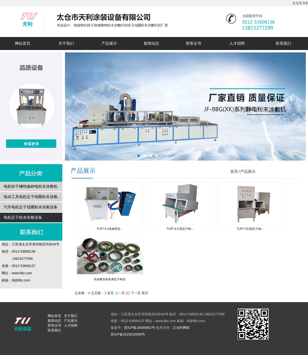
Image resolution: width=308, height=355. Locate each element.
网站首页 (22, 43)
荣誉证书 (193, 43)
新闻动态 (151, 43)
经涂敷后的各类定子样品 (110, 279)
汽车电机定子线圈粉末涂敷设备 (31, 207)
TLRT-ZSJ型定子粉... (250, 228)
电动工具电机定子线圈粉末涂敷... (32, 197)
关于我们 (66, 43)
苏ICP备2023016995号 (128, 334)
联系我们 (283, 43)
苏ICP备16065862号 (139, 328)
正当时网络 (181, 328)
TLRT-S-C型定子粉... (180, 228)
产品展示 (109, 43)
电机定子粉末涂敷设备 (23, 217)
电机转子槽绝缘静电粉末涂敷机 (31, 186)
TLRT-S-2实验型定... (109, 228)
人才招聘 (237, 43)
